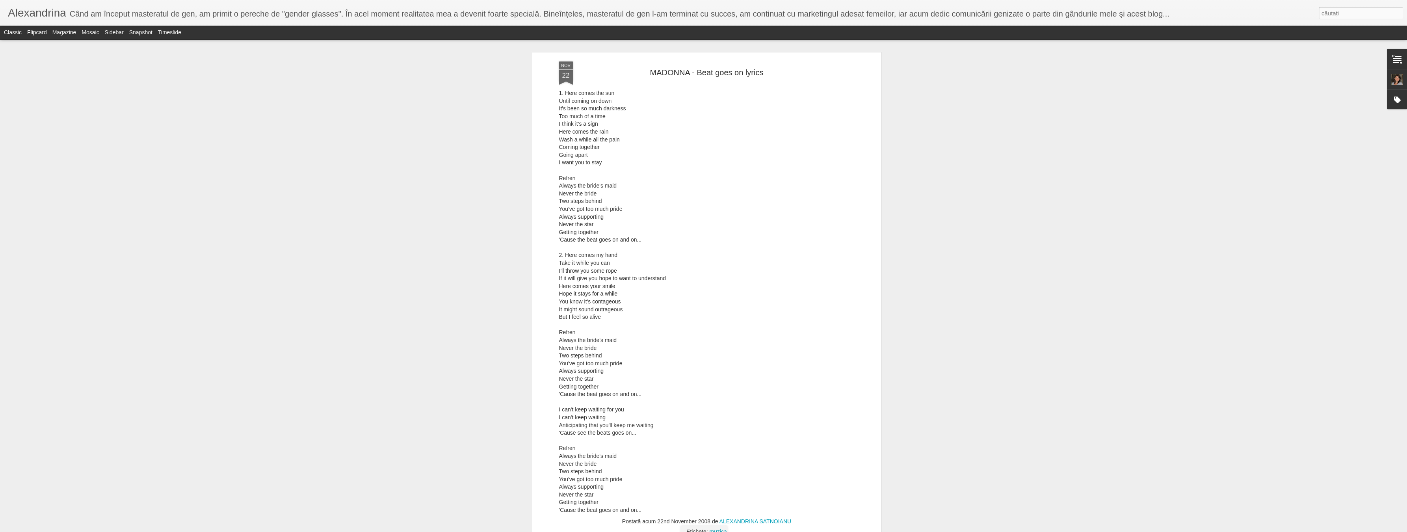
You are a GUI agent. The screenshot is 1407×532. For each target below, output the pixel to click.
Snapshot (140, 32)
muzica (718, 101)
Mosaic (90, 32)
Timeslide (169, 32)
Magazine (64, 32)
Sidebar (114, 32)
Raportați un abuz (753, 527)
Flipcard (37, 32)
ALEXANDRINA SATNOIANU (755, 91)
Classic (13, 32)
